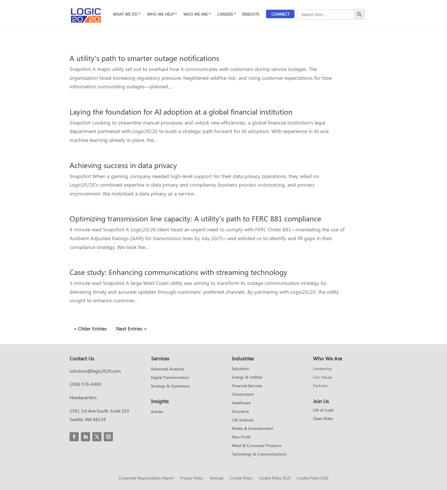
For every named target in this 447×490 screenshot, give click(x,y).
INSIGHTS (250, 14)
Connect (280, 14)
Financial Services (247, 386)
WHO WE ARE (195, 14)
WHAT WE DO (125, 14)
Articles (157, 412)
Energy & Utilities (247, 377)
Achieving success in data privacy (123, 165)
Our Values (322, 377)
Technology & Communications (259, 454)
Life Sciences (242, 420)
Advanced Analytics (167, 369)
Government (243, 394)
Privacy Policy (191, 478)
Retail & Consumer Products (256, 446)
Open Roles (323, 418)
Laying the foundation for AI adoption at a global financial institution (181, 112)
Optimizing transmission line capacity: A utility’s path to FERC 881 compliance (195, 218)
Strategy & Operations (170, 386)
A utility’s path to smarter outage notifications (144, 58)
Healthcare (241, 403)
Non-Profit (241, 437)
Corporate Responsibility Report (146, 478)
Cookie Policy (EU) (274, 478)
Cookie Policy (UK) (312, 478)
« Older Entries (90, 328)
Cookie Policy (241, 478)
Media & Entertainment (252, 428)
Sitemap (217, 478)
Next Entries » (131, 328)
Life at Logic (323, 410)
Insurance (240, 411)
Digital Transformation (170, 377)
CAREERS (225, 14)
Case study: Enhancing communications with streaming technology (178, 272)
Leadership (322, 369)
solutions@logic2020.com (95, 371)
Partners (320, 386)
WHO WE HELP (160, 14)
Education (240, 369)
